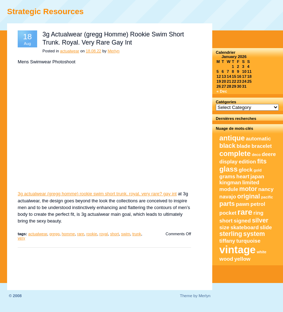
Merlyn (114, 51)
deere (269, 154)
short (114, 234)
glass (228, 169)
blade (243, 146)
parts (227, 203)
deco (256, 154)
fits (262, 161)
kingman (230, 182)
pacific (267, 197)
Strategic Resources (45, 11)
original (248, 196)
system (254, 233)
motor (248, 188)
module (228, 189)
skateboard (244, 227)
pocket (227, 213)
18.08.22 (94, 51)
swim (125, 234)
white (261, 252)
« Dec (221, 91)
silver (260, 220)
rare (80, 234)
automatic (258, 138)
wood (226, 259)
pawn (242, 204)
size (224, 227)
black (227, 145)
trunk (136, 234)
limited (250, 182)
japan (257, 176)
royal (103, 234)
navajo (227, 196)
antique (232, 138)
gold (258, 170)
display (228, 161)
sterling (230, 233)
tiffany (227, 241)
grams (227, 176)
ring (258, 213)
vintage (237, 249)
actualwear (69, 51)
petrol (257, 204)
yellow (242, 259)
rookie (91, 234)
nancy (265, 189)
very (21, 238)
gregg (55, 234)
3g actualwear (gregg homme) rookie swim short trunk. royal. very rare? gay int (97, 193)
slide (266, 227)
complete (235, 153)
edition (247, 161)
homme (68, 234)
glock (246, 170)
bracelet (262, 146)
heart (242, 176)
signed (242, 221)
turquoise (248, 241)
